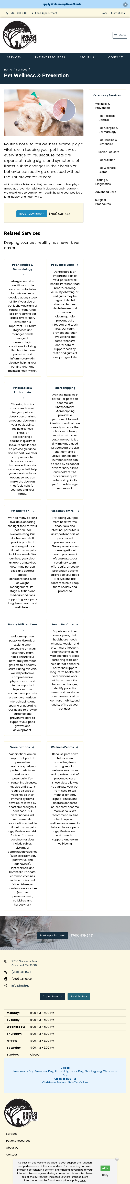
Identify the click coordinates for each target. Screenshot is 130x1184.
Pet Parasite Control (107, 118)
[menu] (120, 35)
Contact (115, 57)
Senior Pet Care (109, 152)
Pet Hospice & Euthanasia (108, 142)
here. (83, 1180)
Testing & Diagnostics (103, 182)
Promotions (118, 13)
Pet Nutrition (107, 160)
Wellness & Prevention (102, 106)
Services (14, 57)
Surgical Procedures (103, 202)
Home (8, 70)
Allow (105, 1168)
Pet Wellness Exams (107, 170)
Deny (105, 1175)
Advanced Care (105, 192)
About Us (86, 57)
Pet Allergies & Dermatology (108, 130)
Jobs (104, 13)
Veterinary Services (107, 95)
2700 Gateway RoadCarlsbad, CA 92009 (25, 963)
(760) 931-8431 (60, 214)
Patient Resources (50, 57)
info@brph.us (20, 986)
